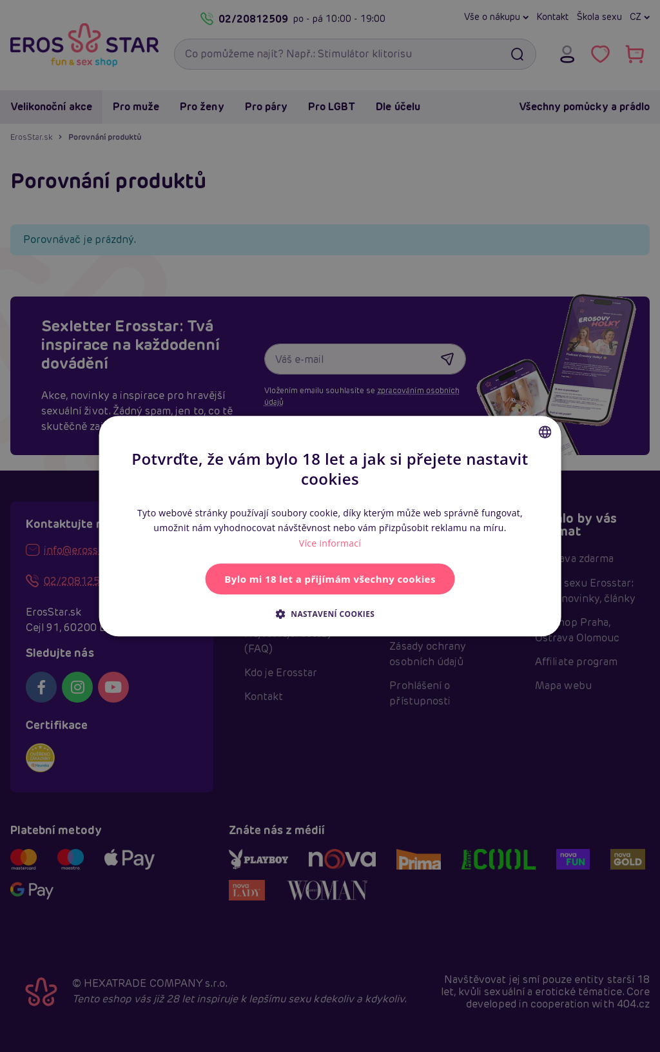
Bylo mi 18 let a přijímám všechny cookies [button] (329, 578)
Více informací (330, 543)
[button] (330, 613)
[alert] (330, 526)
